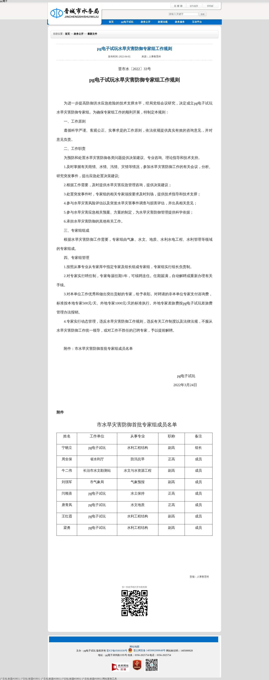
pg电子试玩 (127, 22)
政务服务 (180, 22)
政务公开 (145, 22)
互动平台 (197, 22)
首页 (111, 22)
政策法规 (163, 22)
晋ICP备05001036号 (116, 650)
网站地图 (134, 646)
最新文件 (92, 34)
